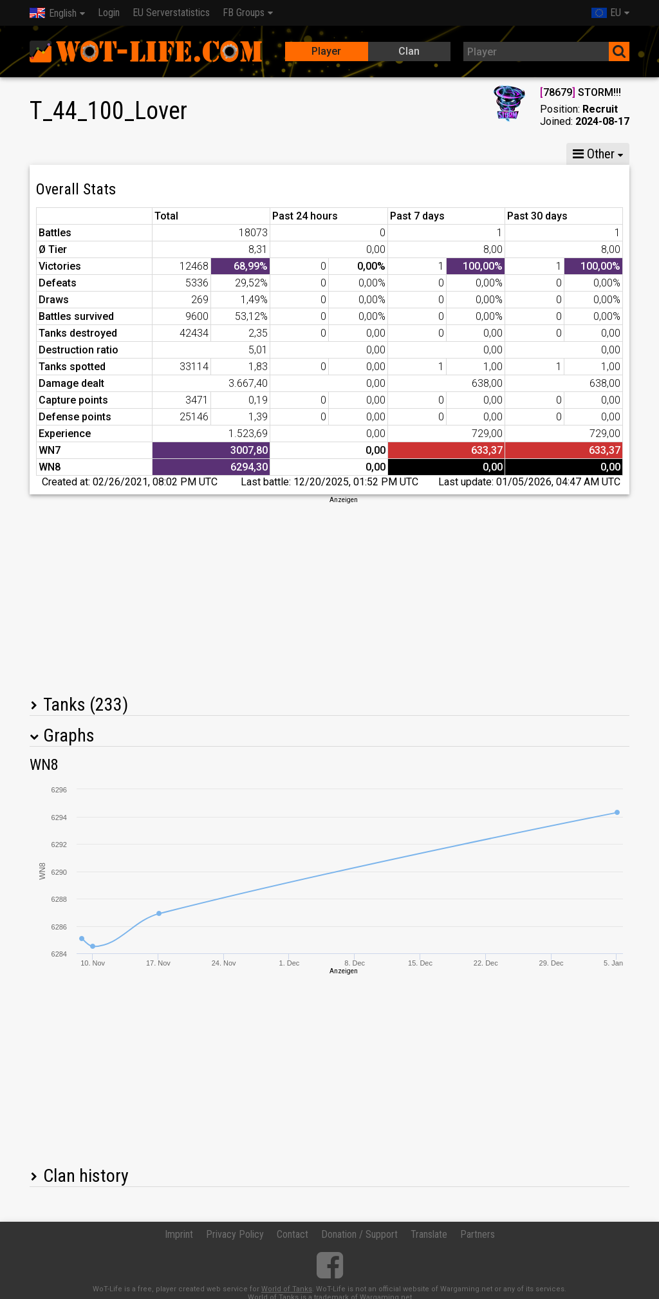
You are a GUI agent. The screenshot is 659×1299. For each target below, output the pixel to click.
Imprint (179, 1234)
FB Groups (244, 12)
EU (606, 12)
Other (594, 154)
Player (326, 51)
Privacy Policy (235, 1234)
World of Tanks (286, 1289)
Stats (55, 154)
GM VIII (168, 154)
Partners (477, 1234)
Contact (292, 1234)
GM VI (225, 154)
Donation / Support (359, 1234)
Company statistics (310, 154)
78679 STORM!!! (580, 92)
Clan (409, 51)
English (53, 13)
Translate (429, 1234)
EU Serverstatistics (171, 12)
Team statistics (414, 154)
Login (109, 12)
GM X (112, 154)
